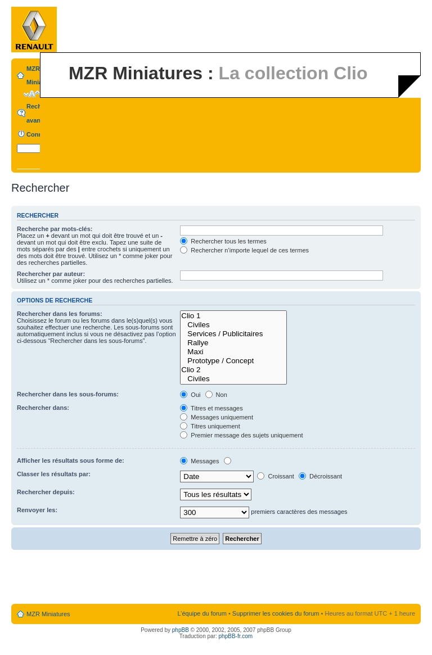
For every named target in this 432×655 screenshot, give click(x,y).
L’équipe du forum (201, 613)
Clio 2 (233, 369)
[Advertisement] (216, 577)
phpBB (180, 630)
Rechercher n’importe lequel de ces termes (244, 250)
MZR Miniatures (48, 614)
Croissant (275, 476)
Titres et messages (211, 408)
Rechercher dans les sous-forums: (68, 394)
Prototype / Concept (233, 360)
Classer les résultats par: (54, 474)
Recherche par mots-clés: (55, 228)
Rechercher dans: (43, 407)
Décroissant (320, 476)
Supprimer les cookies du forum (276, 613)
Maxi (233, 351)
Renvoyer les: (37, 510)
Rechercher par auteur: (51, 273)
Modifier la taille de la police (32, 94)
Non (216, 394)
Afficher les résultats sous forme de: (70, 460)
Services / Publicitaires (233, 333)
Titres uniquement (210, 426)
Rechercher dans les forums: (59, 313)
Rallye (233, 342)
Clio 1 (233, 315)
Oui (190, 394)
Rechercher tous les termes (223, 241)
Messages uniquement (216, 417)
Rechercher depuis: (46, 492)
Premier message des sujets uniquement (241, 435)
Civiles (233, 324)
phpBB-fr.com (236, 636)
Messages (199, 461)
